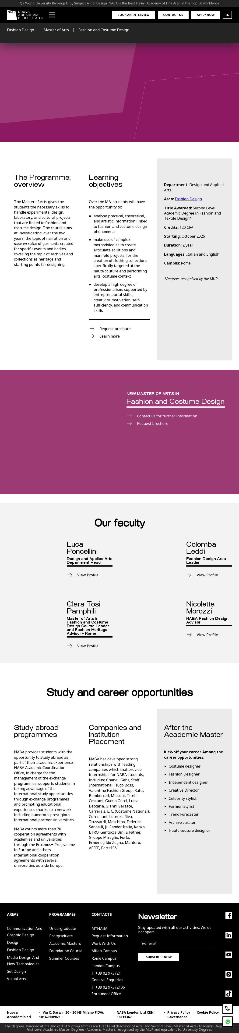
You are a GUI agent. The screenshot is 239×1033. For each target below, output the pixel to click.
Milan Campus (104, 950)
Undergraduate (62, 928)
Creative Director (184, 790)
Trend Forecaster (184, 814)
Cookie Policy (208, 1012)
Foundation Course (65, 950)
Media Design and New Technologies (23, 960)
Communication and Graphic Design (24, 932)
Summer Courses (64, 958)
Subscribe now (159, 957)
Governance (177, 1017)
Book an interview (133, 15)
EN (227, 15)
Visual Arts (16, 978)
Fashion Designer (184, 774)
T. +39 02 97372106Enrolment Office (108, 990)
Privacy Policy (178, 1012)
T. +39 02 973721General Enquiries (107, 976)
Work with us (103, 943)
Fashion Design (188, 198)
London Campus (105, 965)
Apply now (205, 15)
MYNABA (99, 928)
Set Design (16, 971)
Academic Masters (65, 943)
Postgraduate (61, 935)
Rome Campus (103, 958)
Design (13, 942)
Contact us (173, 15)
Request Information (109, 935)
